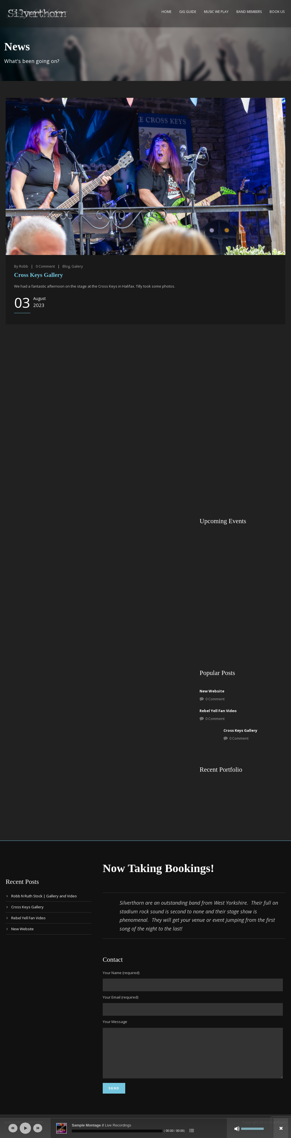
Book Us (277, 11)
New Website (212, 691)
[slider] (117, 1131)
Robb (23, 266)
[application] (145, 1128)
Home (166, 11)
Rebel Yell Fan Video (218, 710)
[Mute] (237, 1129)
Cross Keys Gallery (38, 275)
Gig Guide (187, 11)
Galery (77, 266)
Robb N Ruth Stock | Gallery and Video (44, 895)
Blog (66, 266)
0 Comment (215, 698)
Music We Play (216, 11)
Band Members (249, 11)
